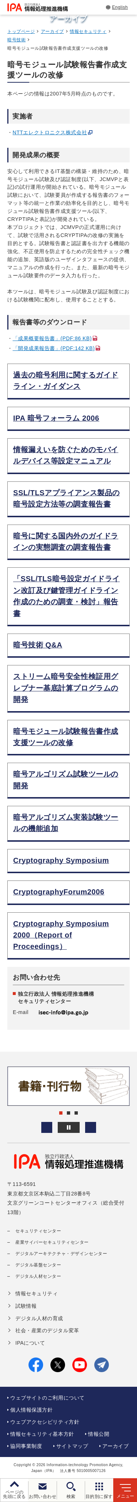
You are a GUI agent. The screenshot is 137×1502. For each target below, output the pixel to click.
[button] (46, 1127)
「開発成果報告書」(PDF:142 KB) (54, 348)
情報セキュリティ (88, 31)
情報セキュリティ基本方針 (42, 1434)
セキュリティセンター (38, 1230)
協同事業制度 (26, 1446)
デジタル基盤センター (38, 1265)
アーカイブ (52, 31)
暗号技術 (16, 39)
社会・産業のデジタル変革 (47, 1330)
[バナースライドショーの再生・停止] (69, 1127)
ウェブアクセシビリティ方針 (44, 1422)
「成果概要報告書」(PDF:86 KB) (52, 338)
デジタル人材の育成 (39, 1318)
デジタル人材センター (38, 1276)
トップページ (21, 31)
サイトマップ (72, 1446)
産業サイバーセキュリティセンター (52, 1242)
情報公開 (98, 1434)
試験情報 (26, 1306)
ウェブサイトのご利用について (47, 1398)
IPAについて (30, 1343)
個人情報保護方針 (31, 1410)
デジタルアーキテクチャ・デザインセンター (61, 1253)
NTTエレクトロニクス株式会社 (50, 132)
